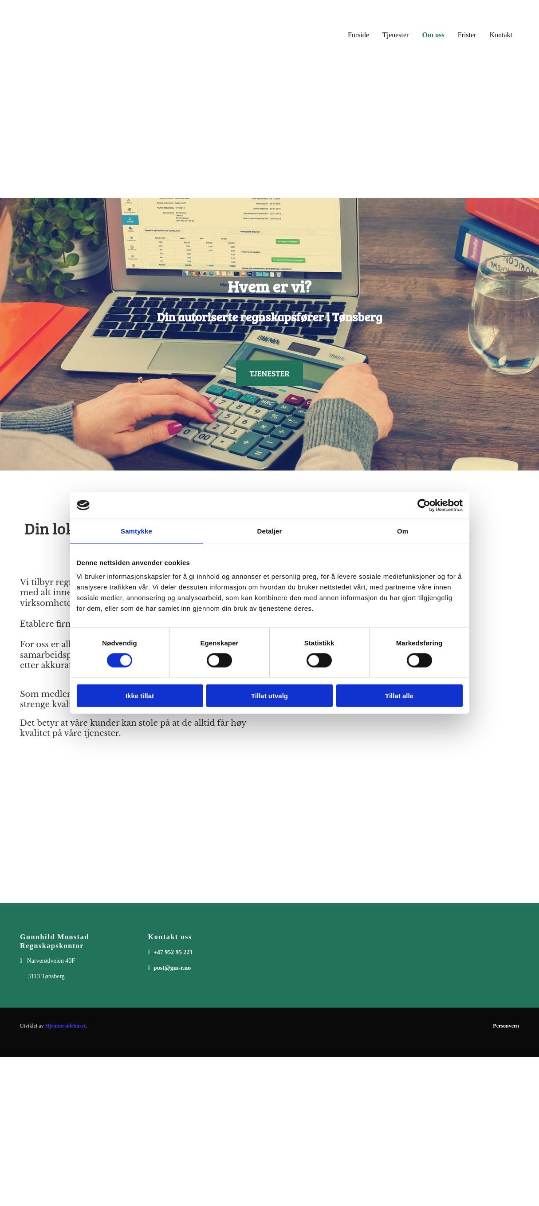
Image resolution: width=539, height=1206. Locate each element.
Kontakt (500, 35)
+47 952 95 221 (173, 952)
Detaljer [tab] (269, 530)
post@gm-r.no (172, 968)
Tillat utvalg (269, 696)
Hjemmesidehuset (65, 1026)
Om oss (433, 35)
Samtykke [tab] (136, 530)
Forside (358, 35)
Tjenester (395, 35)
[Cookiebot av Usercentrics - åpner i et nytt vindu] (424, 505)
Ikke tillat (140, 696)
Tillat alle (399, 696)
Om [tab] (402, 530)
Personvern (506, 1026)
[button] (269, 373)
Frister (467, 35)
